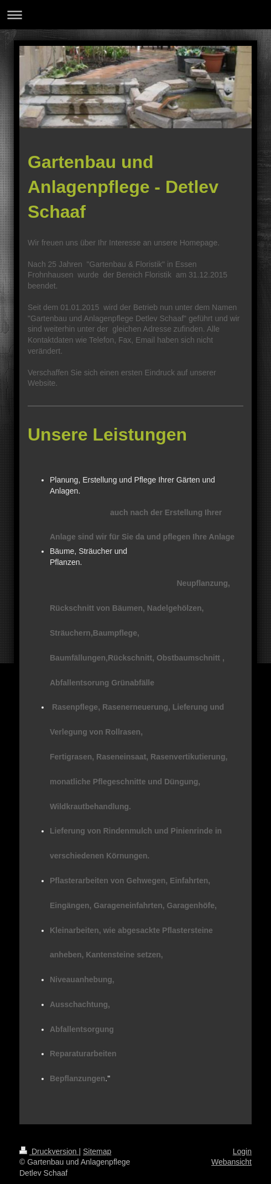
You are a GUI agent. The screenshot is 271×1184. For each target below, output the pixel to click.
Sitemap (97, 1151)
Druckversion (49, 1151)
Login (242, 1151)
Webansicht (231, 1161)
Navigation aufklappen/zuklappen (135, 15)
